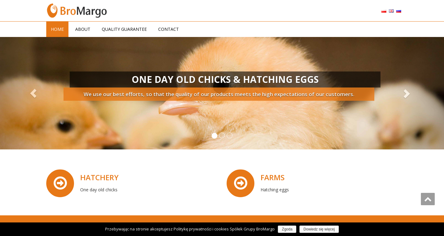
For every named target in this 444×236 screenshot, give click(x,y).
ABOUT (82, 29)
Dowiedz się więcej (319, 229)
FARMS (273, 177)
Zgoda (287, 229)
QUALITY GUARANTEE (124, 29)
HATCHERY (99, 177)
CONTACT (168, 29)
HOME (57, 29)
